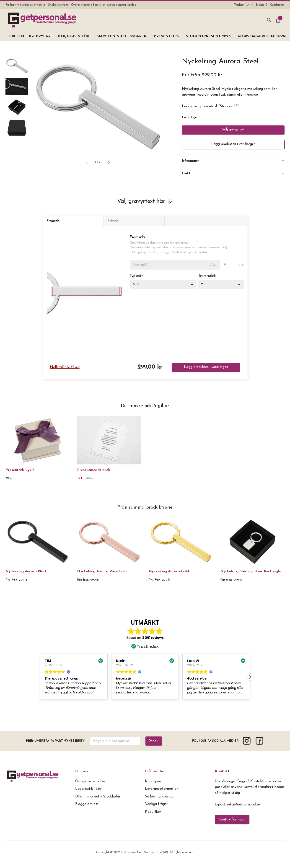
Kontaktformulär (232, 822)
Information (155, 774)
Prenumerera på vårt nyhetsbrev (55, 744)
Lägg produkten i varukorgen (233, 144)
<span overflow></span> (145, 666)
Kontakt (222, 774)
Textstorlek (209, 279)
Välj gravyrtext (233, 130)
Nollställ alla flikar (65, 370)
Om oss (81, 774)
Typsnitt (136, 279)
